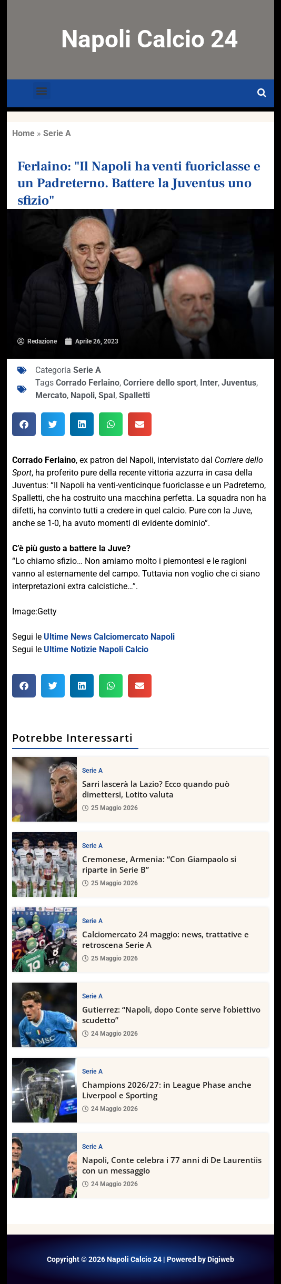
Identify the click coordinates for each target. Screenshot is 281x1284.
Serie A (57, 133)
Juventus (239, 383)
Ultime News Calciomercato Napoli (109, 637)
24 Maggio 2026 (110, 1033)
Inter (209, 383)
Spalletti (134, 395)
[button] (42, 90)
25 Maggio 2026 (110, 808)
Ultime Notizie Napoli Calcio (96, 649)
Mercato (51, 395)
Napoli (83, 395)
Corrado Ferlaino (87, 383)
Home (23, 133)
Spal (106, 395)
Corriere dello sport (159, 383)
